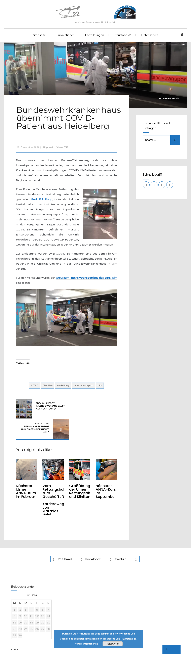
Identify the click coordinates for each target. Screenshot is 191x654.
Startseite (39, 36)
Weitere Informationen (86, 644)
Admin (175, 99)
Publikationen (65, 36)
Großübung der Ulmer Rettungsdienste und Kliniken (84, 472)
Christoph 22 (123, 36)
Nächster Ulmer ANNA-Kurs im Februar (26, 470)
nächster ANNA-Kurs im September (105, 470)
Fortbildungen (94, 36)
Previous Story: (46, 407)
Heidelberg (63, 385)
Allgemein (48, 148)
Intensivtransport (83, 385)
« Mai (14, 629)
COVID (34, 385)
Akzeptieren (112, 643)
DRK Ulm (47, 385)
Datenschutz (149, 36)
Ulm (100, 385)
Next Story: (84, 407)
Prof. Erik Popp (41, 200)
